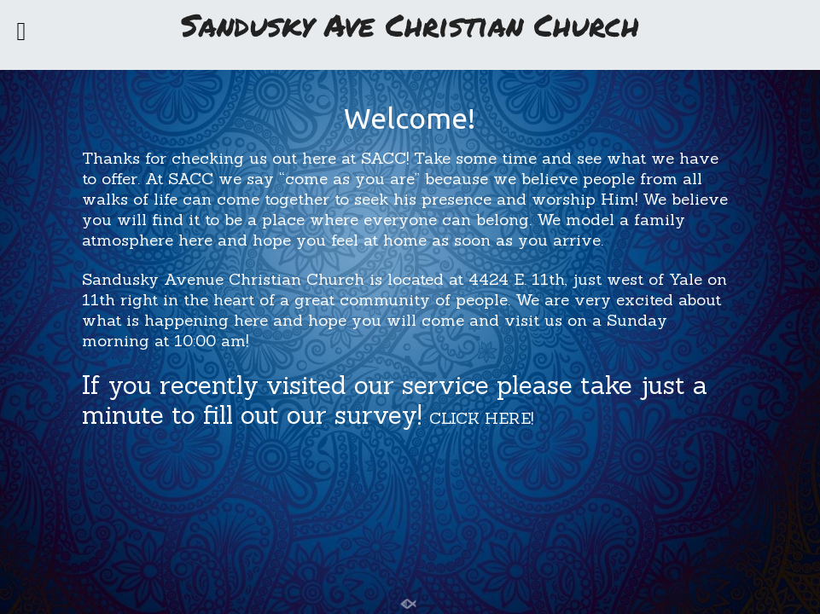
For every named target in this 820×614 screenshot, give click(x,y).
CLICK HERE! (481, 418)
